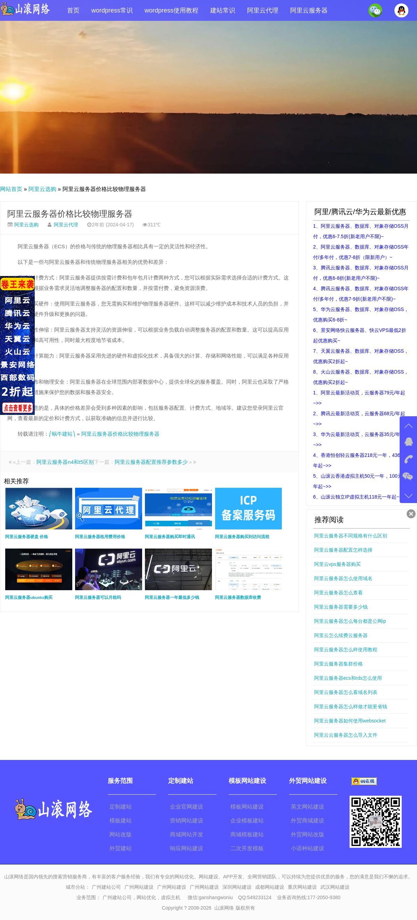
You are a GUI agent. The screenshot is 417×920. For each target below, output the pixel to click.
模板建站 (120, 820)
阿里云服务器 (309, 10)
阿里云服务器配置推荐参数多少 (151, 462)
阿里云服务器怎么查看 (338, 592)
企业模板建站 (247, 820)
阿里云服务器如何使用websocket (350, 721)
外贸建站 (120, 848)
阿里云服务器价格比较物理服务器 (69, 213)
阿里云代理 (262, 10)
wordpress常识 (112, 10)
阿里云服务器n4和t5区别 (64, 462)
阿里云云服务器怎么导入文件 (345, 735)
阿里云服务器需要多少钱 (341, 607)
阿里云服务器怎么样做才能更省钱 (350, 706)
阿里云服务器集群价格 (338, 664)
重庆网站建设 (302, 887)
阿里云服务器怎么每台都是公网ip (350, 621)
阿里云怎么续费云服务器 (341, 635)
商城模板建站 (247, 834)
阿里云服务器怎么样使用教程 (345, 649)
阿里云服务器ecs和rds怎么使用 (348, 678)
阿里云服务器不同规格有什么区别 (350, 535)
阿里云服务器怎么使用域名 (343, 578)
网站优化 (146, 897)
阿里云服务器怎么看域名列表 (345, 692)
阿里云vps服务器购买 (337, 564)
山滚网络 (224, 908)
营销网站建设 (186, 820)
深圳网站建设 (237, 887)
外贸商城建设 (307, 820)
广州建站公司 (106, 887)
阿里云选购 (42, 189)
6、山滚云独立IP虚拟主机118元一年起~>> (359, 497)
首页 (73, 10)
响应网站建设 (186, 848)
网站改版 (120, 834)
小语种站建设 (307, 848)
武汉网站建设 (335, 887)
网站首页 (11, 189)
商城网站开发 (186, 834)
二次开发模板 (247, 848)
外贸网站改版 (307, 834)
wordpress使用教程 (171, 10)
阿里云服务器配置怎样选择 (343, 550)
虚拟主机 (170, 897)
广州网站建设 (139, 887)
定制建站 (120, 807)
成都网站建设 (269, 887)
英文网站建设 (307, 807)
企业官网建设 (186, 807)
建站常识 (222, 10)
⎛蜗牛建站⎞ (62, 434)
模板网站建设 (247, 807)
